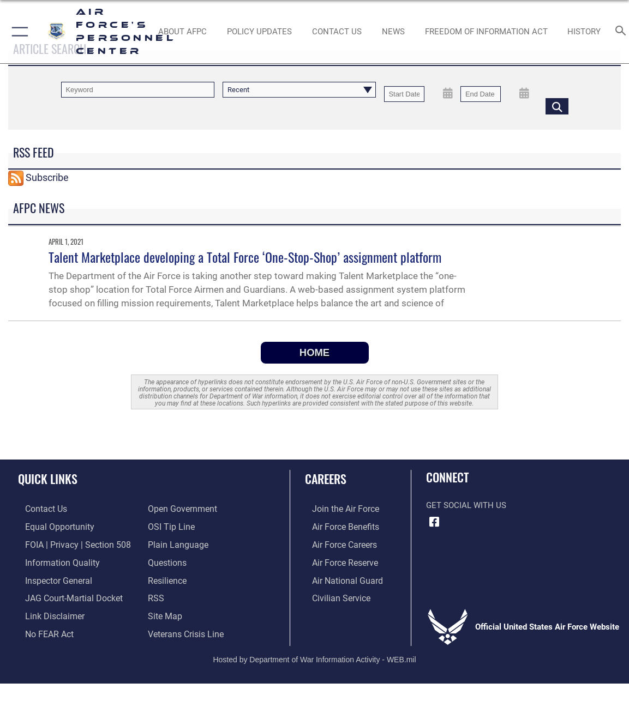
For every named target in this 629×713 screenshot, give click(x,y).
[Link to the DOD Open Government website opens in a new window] (180, 508)
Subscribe (47, 177)
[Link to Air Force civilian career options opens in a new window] (333, 594)
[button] (17, 31)
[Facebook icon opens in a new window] (434, 522)
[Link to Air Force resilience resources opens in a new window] (166, 577)
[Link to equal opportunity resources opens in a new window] (50, 526)
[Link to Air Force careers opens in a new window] (337, 543)
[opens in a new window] (166, 560)
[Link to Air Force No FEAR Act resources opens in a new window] (41, 628)
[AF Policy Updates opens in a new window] (259, 31)
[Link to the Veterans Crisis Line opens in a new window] (184, 628)
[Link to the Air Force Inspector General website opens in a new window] (50, 577)
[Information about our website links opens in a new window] (46, 611)
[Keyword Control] (137, 90)
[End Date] (480, 94)
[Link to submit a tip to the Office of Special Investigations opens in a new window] (169, 526)
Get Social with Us (466, 505)
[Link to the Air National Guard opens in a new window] (338, 577)
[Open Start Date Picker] (448, 93)
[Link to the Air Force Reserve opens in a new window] (337, 560)
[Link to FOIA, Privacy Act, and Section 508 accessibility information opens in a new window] (68, 543)
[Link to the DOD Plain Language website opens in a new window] (175, 543)
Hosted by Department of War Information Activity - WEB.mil (314, 653)
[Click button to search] (557, 106)
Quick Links (47, 478)
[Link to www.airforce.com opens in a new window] (337, 508)
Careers (325, 478)
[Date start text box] (404, 94)
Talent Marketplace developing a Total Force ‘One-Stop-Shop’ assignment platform (245, 257)
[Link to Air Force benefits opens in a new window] (337, 526)
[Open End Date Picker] (524, 93)
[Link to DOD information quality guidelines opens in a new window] (53, 560)
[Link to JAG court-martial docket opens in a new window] (65, 594)
